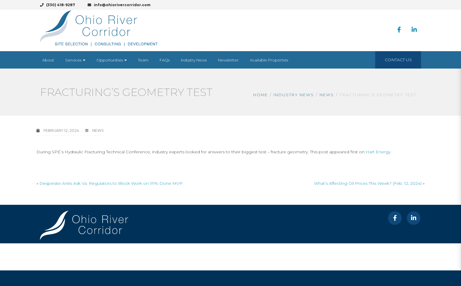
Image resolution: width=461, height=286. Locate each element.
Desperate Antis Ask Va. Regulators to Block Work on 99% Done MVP (111, 183)
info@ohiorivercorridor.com (119, 5)
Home (260, 94)
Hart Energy (378, 151)
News (327, 94)
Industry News (293, 94)
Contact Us (398, 59)
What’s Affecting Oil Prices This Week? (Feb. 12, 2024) (368, 183)
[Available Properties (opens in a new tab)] (269, 60)
